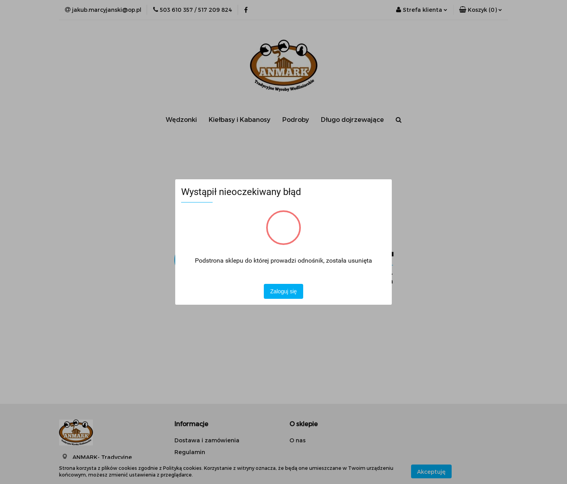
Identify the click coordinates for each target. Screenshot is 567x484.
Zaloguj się (283, 291)
